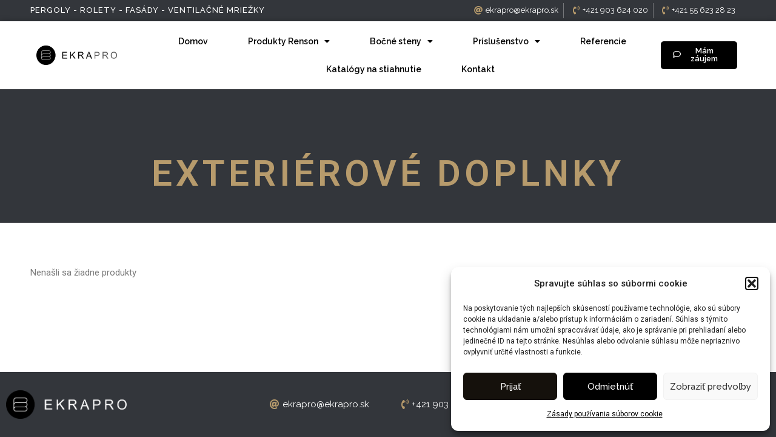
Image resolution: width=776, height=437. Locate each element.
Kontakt (478, 69)
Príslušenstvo (506, 41)
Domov (193, 41)
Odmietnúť (610, 386)
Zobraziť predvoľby (710, 386)
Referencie (603, 41)
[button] (752, 283)
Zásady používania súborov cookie (605, 414)
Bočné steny (401, 41)
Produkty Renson (289, 41)
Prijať (510, 386)
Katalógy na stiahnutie (373, 69)
